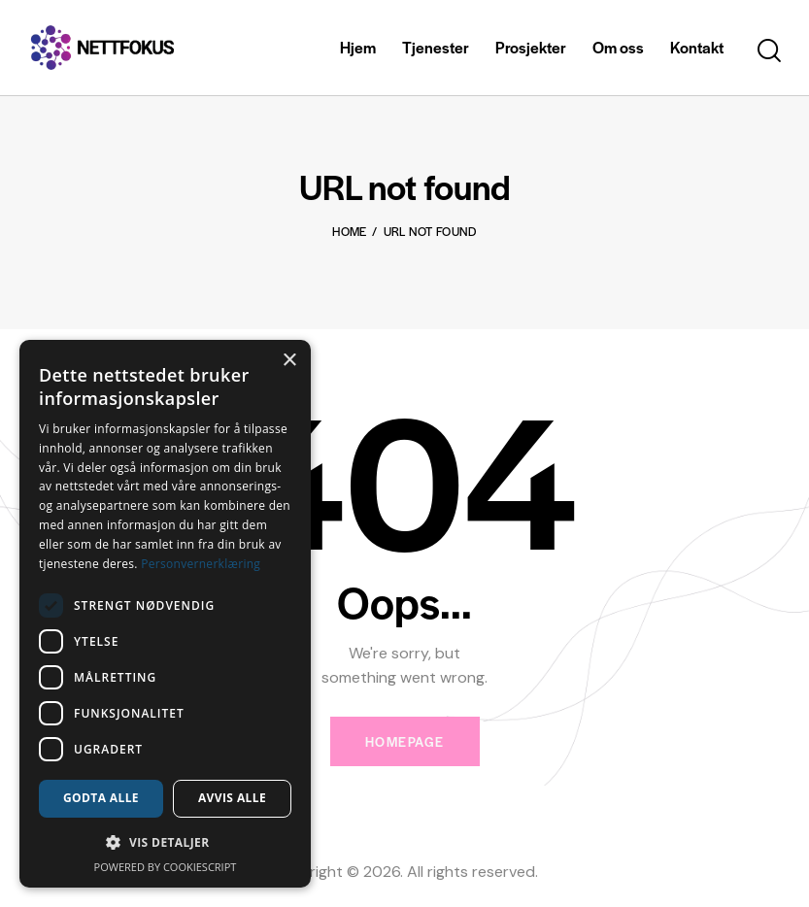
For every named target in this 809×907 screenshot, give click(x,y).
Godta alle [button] (101, 797)
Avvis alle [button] (232, 797)
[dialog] (165, 614)
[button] (165, 842)
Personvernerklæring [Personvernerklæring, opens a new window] (200, 563)
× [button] (289, 360)
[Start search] (769, 51)
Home (349, 231)
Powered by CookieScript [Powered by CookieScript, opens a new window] (165, 866)
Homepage (405, 741)
